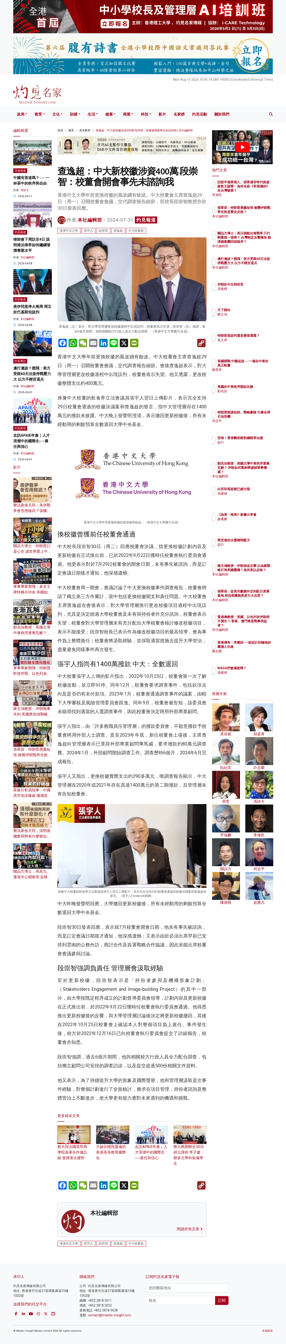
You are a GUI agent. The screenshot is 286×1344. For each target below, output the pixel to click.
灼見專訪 (20, 361)
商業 (126, 114)
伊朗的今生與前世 (258, 284)
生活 (91, 114)
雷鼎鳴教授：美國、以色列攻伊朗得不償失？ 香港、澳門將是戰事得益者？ (258, 625)
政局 (20, 114)
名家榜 (179, 114)
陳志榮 (249, 655)
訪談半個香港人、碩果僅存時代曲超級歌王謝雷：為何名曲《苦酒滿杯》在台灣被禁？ (258, 190)
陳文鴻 (249, 314)
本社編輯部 (90, 220)
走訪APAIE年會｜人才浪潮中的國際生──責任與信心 (151, 1146)
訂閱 (222, 1300)
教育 (38, 114)
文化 (56, 114)
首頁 (60, 130)
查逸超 (118, 230)
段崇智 (103, 230)
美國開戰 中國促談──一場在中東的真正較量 (257, 365)
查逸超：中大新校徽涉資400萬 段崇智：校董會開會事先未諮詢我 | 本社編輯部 (144, 130)
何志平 (249, 425)
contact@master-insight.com (109, 1315)
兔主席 (249, 344)
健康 (109, 114)
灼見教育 (20, 428)
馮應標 (249, 289)
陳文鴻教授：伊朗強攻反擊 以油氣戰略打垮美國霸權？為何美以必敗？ (258, 574)
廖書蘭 (249, 523)
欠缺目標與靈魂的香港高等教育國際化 (112, 1146)
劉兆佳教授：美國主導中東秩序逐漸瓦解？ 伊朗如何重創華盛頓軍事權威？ (258, 472)
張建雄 (249, 497)
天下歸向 (251, 310)
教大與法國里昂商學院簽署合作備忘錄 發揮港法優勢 (73, 1146)
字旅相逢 (20, 170)
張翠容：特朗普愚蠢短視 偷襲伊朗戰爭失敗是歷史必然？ (32, 755)
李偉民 (249, 195)
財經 (73, 114)
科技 (144, 114)
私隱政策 (268, 1330)
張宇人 (88, 230)
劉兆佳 (249, 395)
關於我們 (221, 114)
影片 (162, 114)
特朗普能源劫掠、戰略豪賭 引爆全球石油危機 (258, 416)
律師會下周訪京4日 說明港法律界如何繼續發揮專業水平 (31, 245)
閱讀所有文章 (190, 1229)
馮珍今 (24, 190)
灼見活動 (199, 114)
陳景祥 (249, 374)
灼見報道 (146, 220)
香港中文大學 (69, 230)
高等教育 (84, 130)
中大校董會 (136, 230)
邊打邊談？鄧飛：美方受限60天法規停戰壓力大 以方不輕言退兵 (32, 374)
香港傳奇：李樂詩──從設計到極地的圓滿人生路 (258, 647)
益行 (248, 446)
